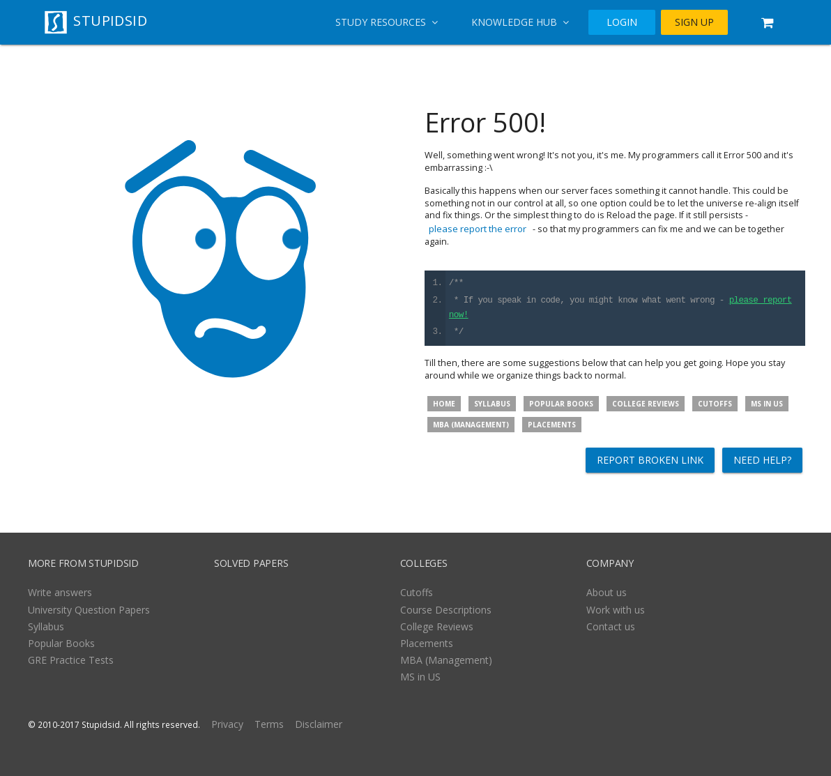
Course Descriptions (445, 609)
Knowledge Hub (520, 22)
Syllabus (492, 404)
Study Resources (386, 22)
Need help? (762, 459)
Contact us (610, 626)
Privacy (227, 724)
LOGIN (621, 22)
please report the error (477, 228)
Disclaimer (318, 724)
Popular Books (561, 404)
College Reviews (645, 404)
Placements (552, 424)
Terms (269, 724)
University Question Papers (89, 609)
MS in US (767, 404)
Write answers (60, 592)
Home (444, 404)
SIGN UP (694, 22)
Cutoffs (715, 404)
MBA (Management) (471, 424)
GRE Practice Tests (71, 660)
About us (606, 592)
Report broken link (650, 459)
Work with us (615, 609)
